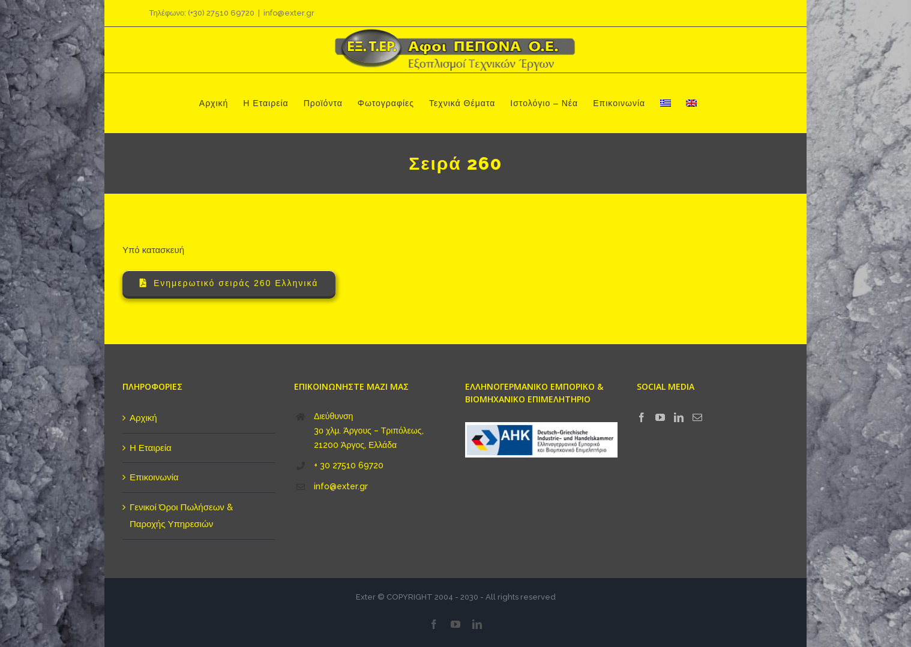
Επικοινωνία (154, 477)
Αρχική (143, 418)
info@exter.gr (288, 12)
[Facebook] (641, 417)
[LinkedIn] (679, 417)
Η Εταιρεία (151, 448)
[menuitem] (665, 103)
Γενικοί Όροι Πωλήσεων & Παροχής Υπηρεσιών (181, 516)
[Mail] (697, 417)
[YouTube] (660, 417)
